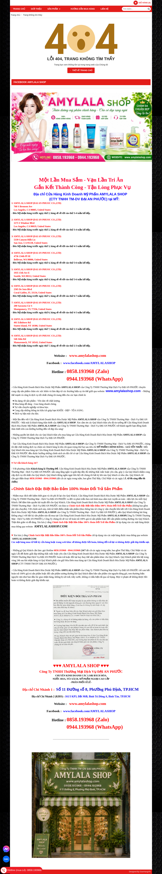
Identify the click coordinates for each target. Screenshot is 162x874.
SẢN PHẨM (53, 9)
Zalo (6, 859)
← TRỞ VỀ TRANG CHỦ (81, 70)
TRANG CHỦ (19, 9)
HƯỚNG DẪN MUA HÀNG (78, 9)
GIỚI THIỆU (36, 9)
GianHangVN (145, 872)
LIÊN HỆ (100, 9)
